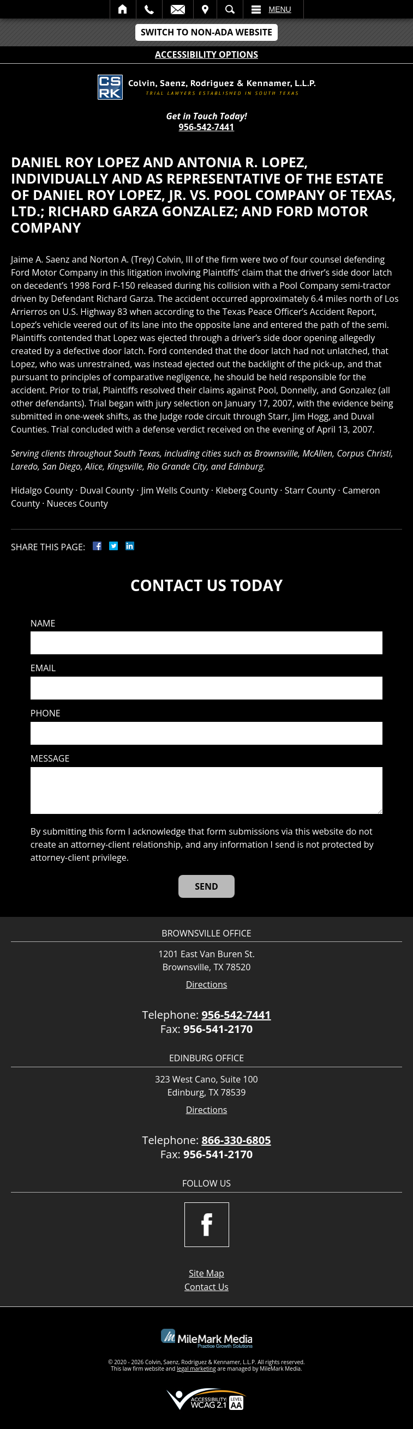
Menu (280, 9)
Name (43, 623)
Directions (207, 984)
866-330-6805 (236, 1140)
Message (50, 758)
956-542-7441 (207, 127)
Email (178, 9)
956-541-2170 (218, 1028)
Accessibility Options (206, 54)
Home (123, 9)
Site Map (206, 1273)
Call (149, 9)
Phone (46, 713)
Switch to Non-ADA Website (206, 32)
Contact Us (206, 1287)
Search (230, 9)
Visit (205, 9)
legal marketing (196, 1368)
